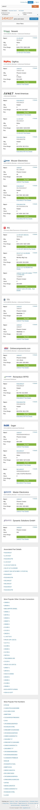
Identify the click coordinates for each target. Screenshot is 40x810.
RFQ (26, 246)
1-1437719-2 (8, 636)
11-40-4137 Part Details (23, 52)
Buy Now (26, 50)
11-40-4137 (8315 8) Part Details (26, 249)
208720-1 (7, 670)
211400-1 (7, 627)
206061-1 (7, 612)
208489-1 (7, 649)
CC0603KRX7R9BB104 (11, 758)
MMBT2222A (8, 767)
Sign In (37, 2)
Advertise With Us (25, 805)
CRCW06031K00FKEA (11, 776)
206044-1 (7, 618)
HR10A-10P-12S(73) (10, 639)
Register (30, 2)
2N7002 (6, 782)
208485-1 (7, 686)
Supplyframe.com (26, 807)
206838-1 (7, 602)
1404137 (19, 68)
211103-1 (7, 661)
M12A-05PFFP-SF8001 (11, 689)
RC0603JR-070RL (9, 792)
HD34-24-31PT (8, 692)
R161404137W (21, 137)
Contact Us (11, 801)
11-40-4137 (20, 38)
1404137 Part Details (23, 84)
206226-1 (7, 633)
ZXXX (6, 720)
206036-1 (7, 605)
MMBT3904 (7, 714)
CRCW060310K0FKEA (11, 723)
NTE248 (6, 705)
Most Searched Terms (24, 801)
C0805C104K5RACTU (10, 736)
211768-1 (7, 652)
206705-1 (7, 615)
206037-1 (7, 621)
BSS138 (6, 761)
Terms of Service (13, 803)
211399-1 (7, 646)
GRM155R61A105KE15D (11, 779)
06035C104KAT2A (9, 785)
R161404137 (20, 100)
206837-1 (7, 667)
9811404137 (20, 469)
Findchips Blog (23, 2)
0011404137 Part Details (24, 465)
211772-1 (7, 643)
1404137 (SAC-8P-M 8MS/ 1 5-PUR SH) (16, 571)
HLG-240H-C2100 (9, 711)
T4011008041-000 (9, 658)
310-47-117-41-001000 (23, 253)
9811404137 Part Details (24, 483)
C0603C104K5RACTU (10, 745)
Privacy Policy (6, 803)
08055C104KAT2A (9, 770)
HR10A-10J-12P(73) (10, 664)
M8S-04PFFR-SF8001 (10, 608)
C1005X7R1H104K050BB (11, 708)
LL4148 (6, 795)
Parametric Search (34, 801)
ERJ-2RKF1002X (9, 773)
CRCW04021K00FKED (11, 733)
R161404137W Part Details (24, 151)
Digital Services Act (22, 803)
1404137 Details (33, 18)
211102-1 (7, 630)
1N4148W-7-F (8, 739)
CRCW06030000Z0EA (10, 751)
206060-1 (7, 624)
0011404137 (20, 451)
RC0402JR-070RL (9, 727)
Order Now (26, 216)
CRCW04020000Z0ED (10, 754)
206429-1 (7, 677)
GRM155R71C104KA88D (11, 742)
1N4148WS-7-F (8, 748)
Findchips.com (2, 2)
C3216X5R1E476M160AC (11, 717)
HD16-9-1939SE (9, 674)
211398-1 (7, 683)
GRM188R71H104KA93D (11, 730)
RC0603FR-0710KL (10, 764)
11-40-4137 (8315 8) (22, 235)
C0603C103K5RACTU (10, 789)
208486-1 (7, 680)
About (16, 801)
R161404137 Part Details (24, 115)
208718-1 (7, 655)
